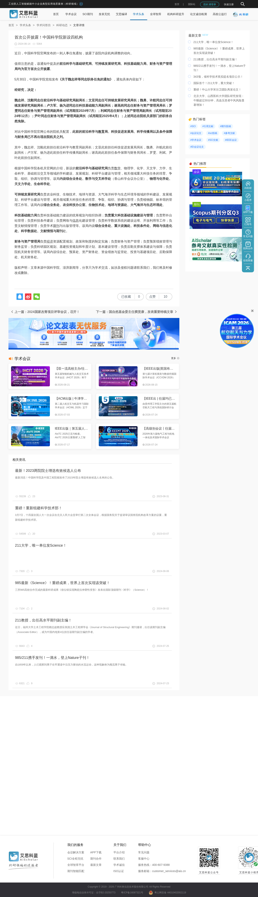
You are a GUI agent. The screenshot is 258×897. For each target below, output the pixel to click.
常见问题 (143, 852)
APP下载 (96, 852)
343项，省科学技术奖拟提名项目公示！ (218, 76)
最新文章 (96, 864)
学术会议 (71, 14)
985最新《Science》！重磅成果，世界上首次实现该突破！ (62, 583)
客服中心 (143, 858)
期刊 (56, 225)
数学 (117, 168)
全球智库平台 (75, 864)
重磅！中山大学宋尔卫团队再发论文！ (217, 89)
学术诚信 (119, 864)
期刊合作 (96, 858)
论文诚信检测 (198, 14)
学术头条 (138, 14)
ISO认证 (118, 871)
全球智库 (155, 14)
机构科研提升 (175, 14)
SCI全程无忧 (75, 858)
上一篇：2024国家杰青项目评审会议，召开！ (45, 312)
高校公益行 (220, 14)
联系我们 (119, 858)
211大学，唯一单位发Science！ (41, 545)
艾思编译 (121, 14)
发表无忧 (104, 14)
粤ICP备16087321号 (132, 892)
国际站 (191, 4)
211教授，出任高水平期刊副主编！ (43, 620)
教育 (101, 131)
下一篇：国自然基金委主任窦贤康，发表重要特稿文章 (136, 312)
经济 (50, 241)
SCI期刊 (87, 14)
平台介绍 (119, 852)
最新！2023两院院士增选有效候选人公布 (48, 471)
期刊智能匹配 (75, 871)
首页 (177, 4)
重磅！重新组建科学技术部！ (38, 508)
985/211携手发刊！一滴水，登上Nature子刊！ (52, 658)
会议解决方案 (75, 852)
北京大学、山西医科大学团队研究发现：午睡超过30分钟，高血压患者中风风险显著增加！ (219, 100)
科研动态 (62, 25)
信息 (75, 220)
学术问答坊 (44, 25)
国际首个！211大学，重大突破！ (214, 83)
